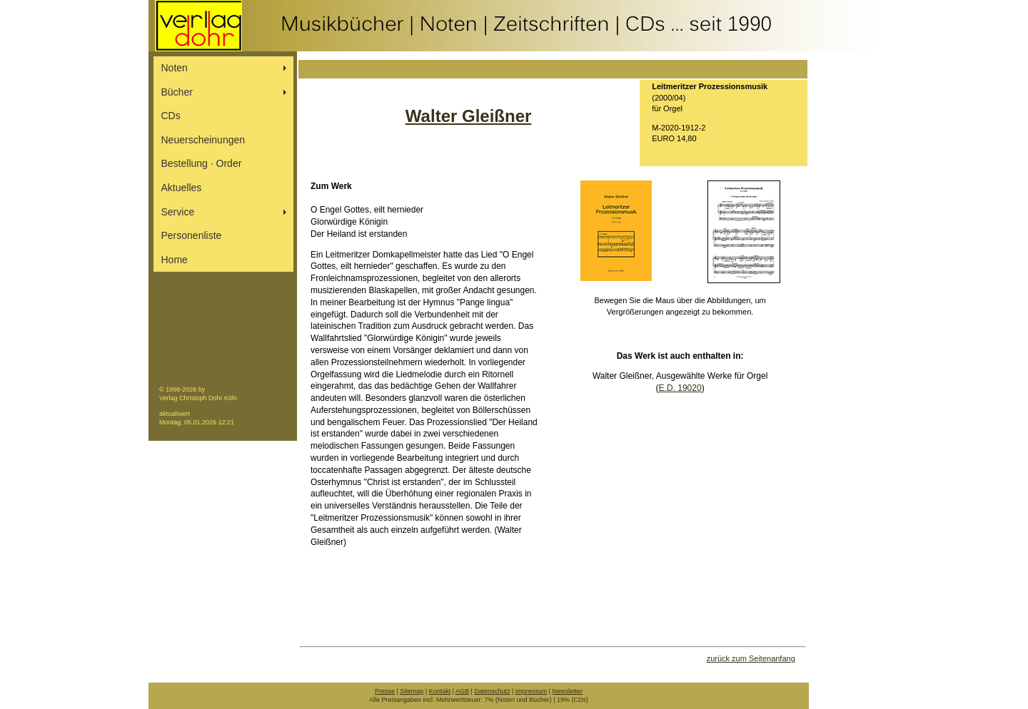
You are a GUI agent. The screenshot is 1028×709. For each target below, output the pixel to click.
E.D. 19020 (680, 388)
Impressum (531, 691)
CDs (171, 115)
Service (178, 212)
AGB (462, 691)
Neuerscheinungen (203, 140)
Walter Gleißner (468, 116)
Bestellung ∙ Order (201, 163)
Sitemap (411, 691)
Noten (174, 67)
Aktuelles (181, 187)
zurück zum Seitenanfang (751, 658)
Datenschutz (492, 691)
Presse (385, 691)
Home (174, 259)
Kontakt (440, 691)
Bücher (177, 92)
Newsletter (568, 691)
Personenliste (191, 235)
